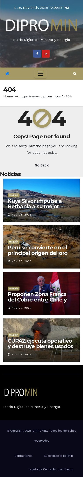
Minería (13, 195)
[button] (75, 73)
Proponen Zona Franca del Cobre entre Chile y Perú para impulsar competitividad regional (38, 302)
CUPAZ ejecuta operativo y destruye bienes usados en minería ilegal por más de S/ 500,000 (40, 349)
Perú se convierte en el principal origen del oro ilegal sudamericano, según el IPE (37, 255)
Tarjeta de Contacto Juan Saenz (50, 469)
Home (8, 96)
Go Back (41, 165)
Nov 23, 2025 (22, 214)
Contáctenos (23, 455)
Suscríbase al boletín (58, 455)
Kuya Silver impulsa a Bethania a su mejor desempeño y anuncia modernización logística (38, 209)
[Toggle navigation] (40, 73)
